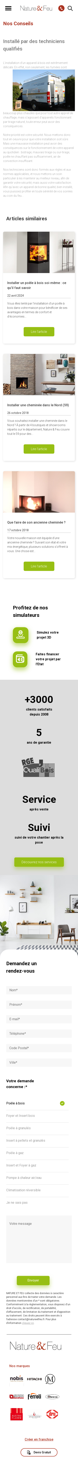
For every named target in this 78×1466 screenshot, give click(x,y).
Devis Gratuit (39, 1452)
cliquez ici (28, 1323)
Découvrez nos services (39, 862)
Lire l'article (39, 332)
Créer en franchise (39, 1439)
